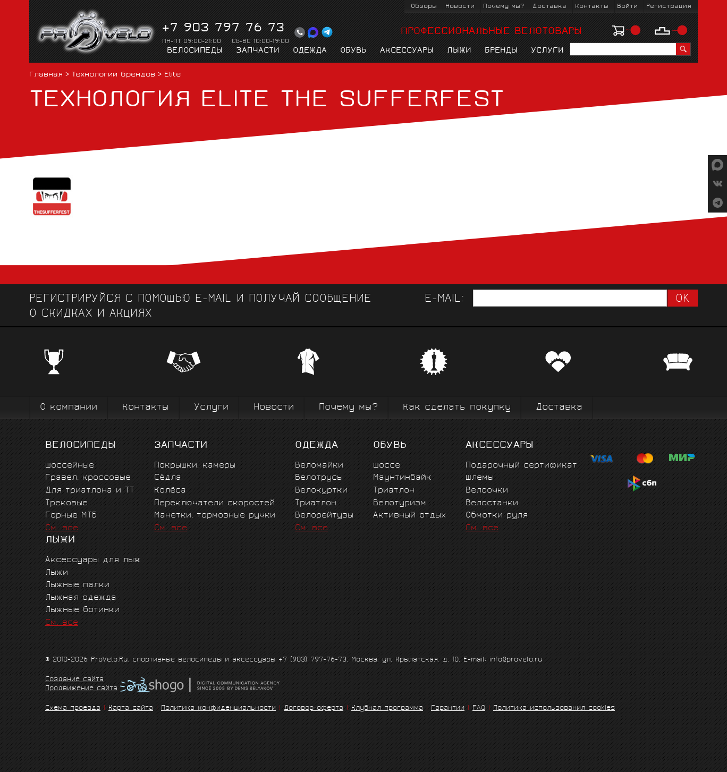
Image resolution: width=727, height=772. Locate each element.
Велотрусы (319, 477)
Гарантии (447, 708)
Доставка (549, 7)
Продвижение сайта (81, 689)
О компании (68, 408)
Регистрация (668, 7)
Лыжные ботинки (82, 610)
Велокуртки (321, 490)
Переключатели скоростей (214, 503)
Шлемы (480, 477)
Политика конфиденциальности (218, 708)
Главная (46, 75)
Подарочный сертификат (521, 465)
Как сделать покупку (457, 408)
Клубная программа (387, 708)
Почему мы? (503, 7)
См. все (61, 528)
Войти (627, 7)
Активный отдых (409, 515)
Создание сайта (74, 680)
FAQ (478, 708)
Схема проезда (72, 708)
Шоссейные (69, 465)
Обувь (353, 51)
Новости (460, 7)
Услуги (547, 51)
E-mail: (444, 299)
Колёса (170, 490)
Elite (172, 75)
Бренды (501, 51)
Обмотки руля (497, 515)
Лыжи (459, 51)
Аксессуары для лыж (92, 560)
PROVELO (96, 32)
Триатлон (315, 503)
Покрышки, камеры (194, 465)
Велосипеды (195, 51)
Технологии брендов (113, 75)
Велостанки (492, 503)
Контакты (591, 7)
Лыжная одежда (80, 598)
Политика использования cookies (554, 708)
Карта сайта (130, 708)
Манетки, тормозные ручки (214, 515)
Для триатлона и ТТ (89, 490)
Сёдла (167, 477)
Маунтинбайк (402, 477)
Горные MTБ (71, 515)
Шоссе (386, 465)
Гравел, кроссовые (88, 477)
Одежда (310, 51)
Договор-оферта (313, 708)
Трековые (66, 503)
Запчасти (258, 51)
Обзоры (424, 7)
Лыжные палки (77, 585)
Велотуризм (399, 503)
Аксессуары (407, 51)
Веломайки (319, 465)
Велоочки (487, 490)
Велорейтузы (324, 515)
